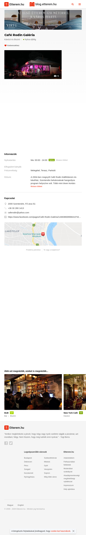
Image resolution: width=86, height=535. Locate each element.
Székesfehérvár (50, 478)
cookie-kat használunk (60, 531)
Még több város (50, 497)
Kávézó (7, 39)
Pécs (26, 486)
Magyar (8, 525)
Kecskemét (28, 493)
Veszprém (48, 489)
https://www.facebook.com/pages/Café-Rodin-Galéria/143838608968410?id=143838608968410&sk (45, 237)
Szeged (27, 489)
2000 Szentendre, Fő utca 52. (22, 224)
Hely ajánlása (69, 509)
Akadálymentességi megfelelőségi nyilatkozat (72, 499)
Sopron (47, 493)
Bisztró (17, 39)
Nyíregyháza (29, 497)
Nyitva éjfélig (29, 39)
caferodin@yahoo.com (18, 233)
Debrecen (28, 482)
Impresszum (69, 505)
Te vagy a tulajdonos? (52, 270)
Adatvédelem (69, 478)
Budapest (28, 478)
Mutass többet (62, 180)
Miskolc (47, 482)
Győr (46, 486)
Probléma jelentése (33, 270)
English (19, 525)
